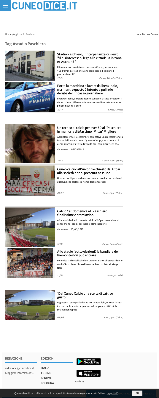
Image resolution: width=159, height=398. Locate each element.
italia (45, 367)
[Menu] (5, 5)
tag (15, 34)
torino (46, 373)
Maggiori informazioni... (19, 372)
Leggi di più (112, 393)
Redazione (14, 358)
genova (46, 378)
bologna (47, 383)
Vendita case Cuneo (147, 34)
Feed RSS (79, 381)
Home (8, 34)
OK (137, 393)
